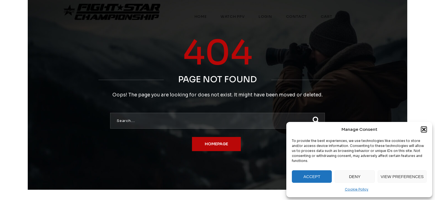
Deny (355, 176)
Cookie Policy (356, 189)
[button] (424, 129)
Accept (312, 176)
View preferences (402, 176)
